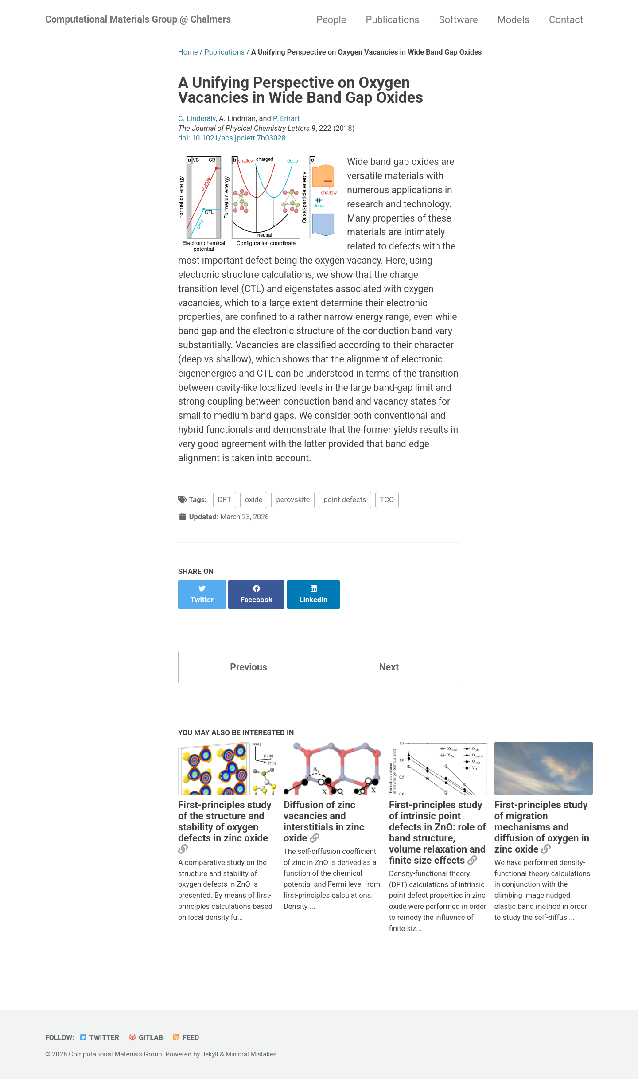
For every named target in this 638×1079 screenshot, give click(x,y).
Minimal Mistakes (252, 1054)
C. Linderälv (197, 118)
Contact (566, 19)
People (331, 19)
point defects (344, 526)
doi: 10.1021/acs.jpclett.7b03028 (232, 138)
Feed (190, 1037)
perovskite (293, 526)
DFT (224, 526)
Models (514, 19)
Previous (249, 683)
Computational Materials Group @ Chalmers (141, 19)
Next (389, 683)
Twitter (101, 1037)
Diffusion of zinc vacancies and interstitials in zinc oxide (324, 839)
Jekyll (210, 1054)
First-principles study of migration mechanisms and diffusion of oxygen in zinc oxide (541, 844)
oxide (254, 526)
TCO (387, 526)
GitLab (149, 1037)
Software (458, 19)
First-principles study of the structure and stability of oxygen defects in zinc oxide (225, 839)
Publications (393, 19)
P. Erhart (286, 118)
